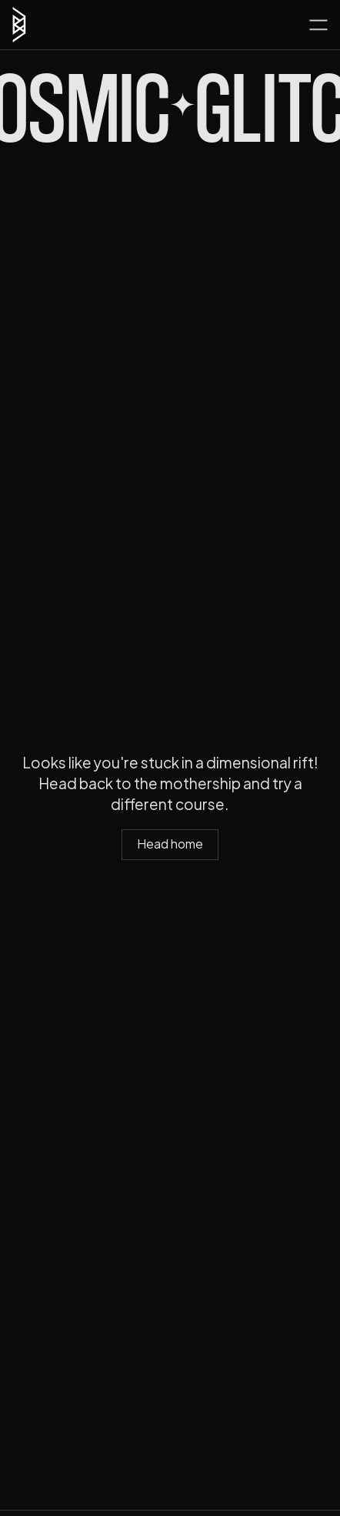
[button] (318, 25)
